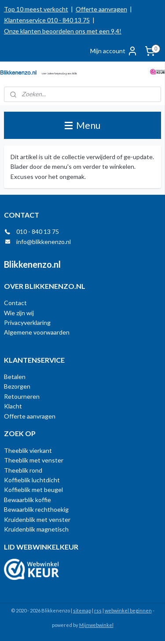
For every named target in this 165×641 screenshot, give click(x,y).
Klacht (13, 406)
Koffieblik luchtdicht (32, 480)
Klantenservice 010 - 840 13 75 (47, 20)
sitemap (82, 610)
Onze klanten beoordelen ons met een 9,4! (62, 31)
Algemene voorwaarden (37, 332)
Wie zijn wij (19, 313)
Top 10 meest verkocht (36, 9)
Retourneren (22, 396)
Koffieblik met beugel (33, 489)
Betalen (15, 376)
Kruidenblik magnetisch (36, 529)
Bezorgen (17, 386)
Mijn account (114, 51)
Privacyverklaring (27, 322)
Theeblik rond (23, 470)
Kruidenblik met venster (37, 519)
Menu (82, 125)
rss (98, 610)
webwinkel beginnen (128, 610)
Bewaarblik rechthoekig (36, 509)
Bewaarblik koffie (27, 499)
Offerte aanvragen (101, 9)
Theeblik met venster (33, 460)
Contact (15, 302)
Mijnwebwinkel (96, 625)
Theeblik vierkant (28, 450)
